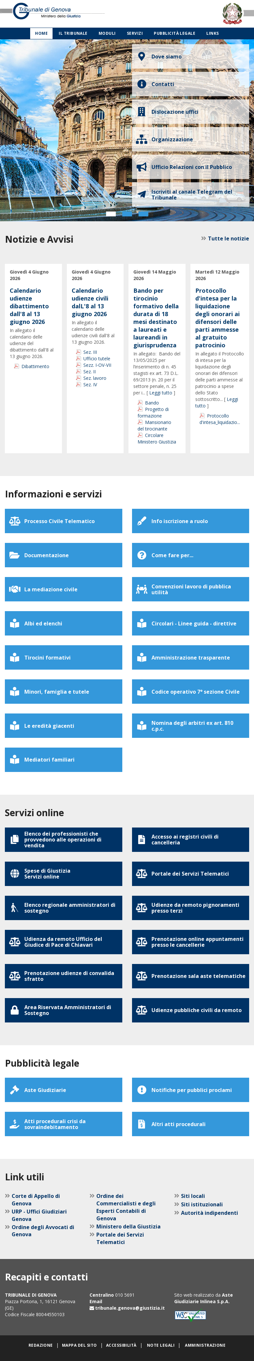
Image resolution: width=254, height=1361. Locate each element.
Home (41, 33)
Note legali (161, 1345)
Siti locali (193, 1196)
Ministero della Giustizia (128, 1226)
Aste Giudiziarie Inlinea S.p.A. (203, 1298)
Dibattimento (35, 366)
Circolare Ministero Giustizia (157, 438)
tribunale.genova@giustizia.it (130, 1308)
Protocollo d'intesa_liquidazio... (220, 419)
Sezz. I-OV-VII (97, 365)
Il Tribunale (73, 33)
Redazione (41, 1345)
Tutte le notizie (228, 238)
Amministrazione (205, 1345)
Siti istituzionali (202, 1204)
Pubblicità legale (174, 33)
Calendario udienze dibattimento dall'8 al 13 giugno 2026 (29, 306)
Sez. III (90, 352)
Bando (152, 403)
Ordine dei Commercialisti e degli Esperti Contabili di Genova (126, 1207)
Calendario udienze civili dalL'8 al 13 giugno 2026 (90, 302)
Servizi (135, 33)
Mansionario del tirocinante (154, 425)
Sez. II (89, 371)
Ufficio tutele (96, 358)
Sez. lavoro (94, 378)
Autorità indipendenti (209, 1212)
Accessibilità (121, 1345)
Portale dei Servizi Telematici (120, 1238)
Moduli (107, 33)
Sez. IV (90, 384)
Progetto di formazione (153, 412)
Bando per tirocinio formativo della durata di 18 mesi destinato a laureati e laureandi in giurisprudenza (156, 318)
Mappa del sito (79, 1345)
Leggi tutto (160, 393)
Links (212, 33)
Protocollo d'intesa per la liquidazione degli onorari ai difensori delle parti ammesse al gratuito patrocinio (217, 318)
